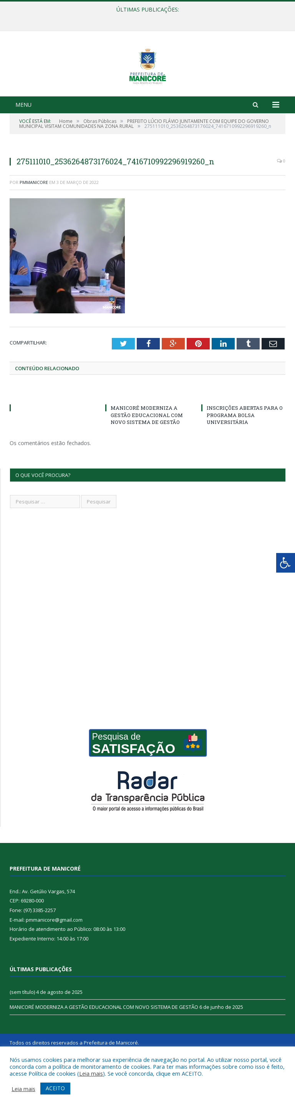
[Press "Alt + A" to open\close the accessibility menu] (285, 563)
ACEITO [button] (55, 1088)
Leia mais (91, 1073)
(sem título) (22, 1030)
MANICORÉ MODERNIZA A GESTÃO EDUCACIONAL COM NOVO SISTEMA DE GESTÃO (147, 453)
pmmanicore (34, 221)
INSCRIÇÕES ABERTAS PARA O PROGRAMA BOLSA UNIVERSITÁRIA (245, 453)
